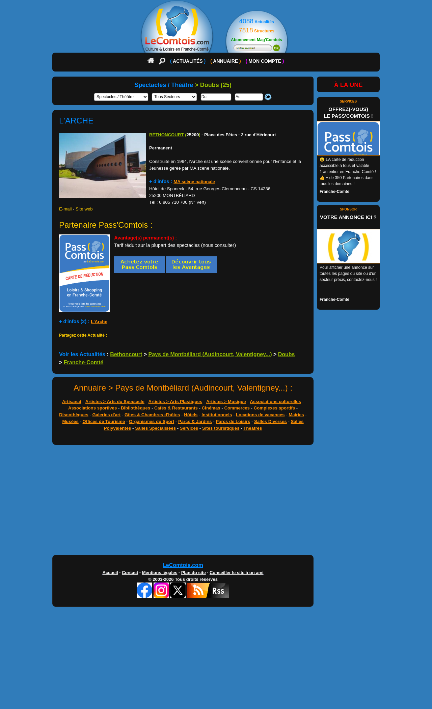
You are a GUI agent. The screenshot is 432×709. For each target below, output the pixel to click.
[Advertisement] (216, 501)
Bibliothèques (135, 407)
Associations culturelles (275, 401)
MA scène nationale (194, 181)
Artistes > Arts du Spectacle (114, 401)
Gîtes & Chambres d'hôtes (152, 414)
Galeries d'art (106, 414)
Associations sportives (92, 407)
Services (189, 428)
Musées (70, 421)
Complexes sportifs (274, 407)
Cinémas (211, 407)
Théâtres (252, 428)
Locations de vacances (260, 414)
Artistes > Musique (226, 401)
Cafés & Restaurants (176, 407)
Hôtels (190, 414)
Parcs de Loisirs (233, 421)
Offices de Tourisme (104, 421)
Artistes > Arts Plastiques (175, 401)
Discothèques (73, 414)
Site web (84, 208)
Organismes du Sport (151, 421)
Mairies (296, 414)
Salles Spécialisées (155, 428)
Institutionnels (216, 414)
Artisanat (71, 401)
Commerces (237, 407)
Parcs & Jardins (195, 421)
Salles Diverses (270, 421)
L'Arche (99, 321)
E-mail (65, 208)
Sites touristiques (221, 428)
